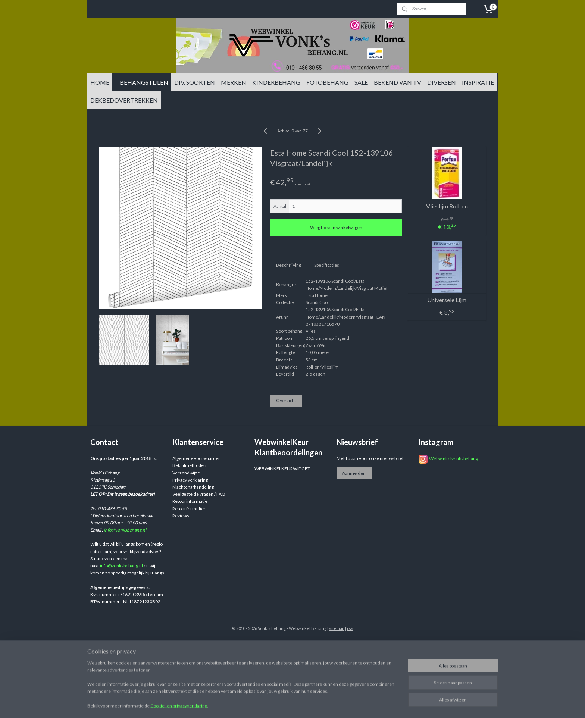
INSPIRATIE (478, 82)
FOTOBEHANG (327, 82)
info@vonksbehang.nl (126, 530)
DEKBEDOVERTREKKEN (124, 100)
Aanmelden (354, 473)
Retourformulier (189, 508)
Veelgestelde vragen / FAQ (198, 494)
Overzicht (286, 400)
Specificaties (326, 265)
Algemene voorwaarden (196, 458)
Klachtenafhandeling (193, 487)
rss (350, 628)
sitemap (336, 628)
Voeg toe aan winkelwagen (336, 227)
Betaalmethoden (189, 465)
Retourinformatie (189, 501)
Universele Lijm (446, 299)
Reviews (180, 515)
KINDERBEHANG (276, 82)
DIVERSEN (441, 82)
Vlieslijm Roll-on (447, 206)
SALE (361, 82)
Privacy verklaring (190, 480)
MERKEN (233, 82)
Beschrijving (288, 265)
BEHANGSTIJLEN (144, 82)
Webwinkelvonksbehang (453, 458)
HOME (99, 82)
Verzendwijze (186, 473)
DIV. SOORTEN (194, 82)
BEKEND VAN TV (397, 82)
